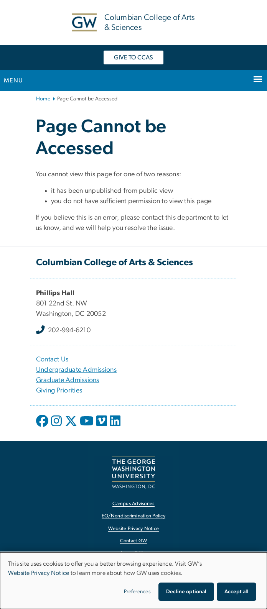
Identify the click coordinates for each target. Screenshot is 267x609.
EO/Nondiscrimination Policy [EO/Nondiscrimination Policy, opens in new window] (133, 516)
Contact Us (52, 359)
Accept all (236, 591)
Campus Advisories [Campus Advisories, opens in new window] (133, 503)
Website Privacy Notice (38, 573)
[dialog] (133, 580)
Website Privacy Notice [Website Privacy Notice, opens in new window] (133, 528)
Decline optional (186, 591)
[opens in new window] (43, 427)
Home (43, 99)
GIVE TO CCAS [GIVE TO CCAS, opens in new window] (133, 57)
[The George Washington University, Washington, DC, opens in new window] (133, 472)
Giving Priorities (59, 390)
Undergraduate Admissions (76, 369)
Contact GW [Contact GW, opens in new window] (133, 540)
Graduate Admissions (67, 380)
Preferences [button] (137, 591)
